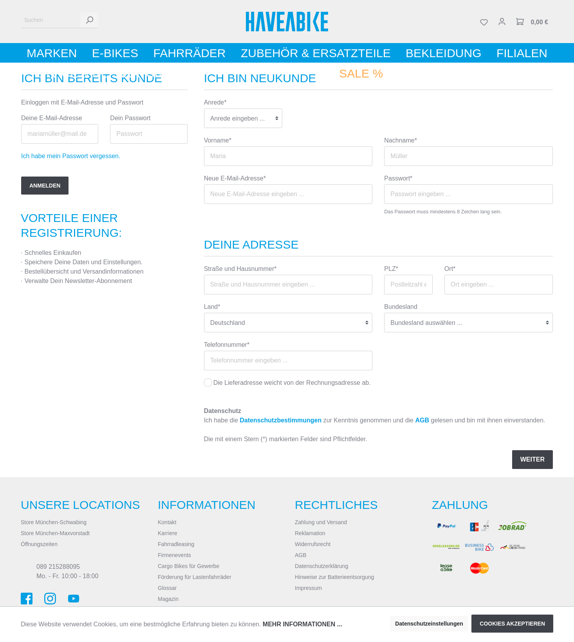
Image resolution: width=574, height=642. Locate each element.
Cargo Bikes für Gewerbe (188, 566)
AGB (422, 420)
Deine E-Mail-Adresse (51, 118)
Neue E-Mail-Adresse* (235, 178)
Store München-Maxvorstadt (55, 533)
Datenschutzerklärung (321, 566)
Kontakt (167, 522)
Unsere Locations (80, 504)
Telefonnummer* (227, 344)
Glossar (167, 588)
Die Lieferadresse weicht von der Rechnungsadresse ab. (292, 382)
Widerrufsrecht (312, 544)
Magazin (168, 599)
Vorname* (217, 140)
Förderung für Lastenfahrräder (194, 577)
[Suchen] (51, 20)
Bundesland (400, 306)
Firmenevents (174, 555)
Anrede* (215, 102)
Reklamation (310, 533)
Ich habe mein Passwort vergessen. (70, 156)
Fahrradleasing (176, 544)
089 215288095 (58, 566)
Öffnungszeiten (39, 544)
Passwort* (398, 178)
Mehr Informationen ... (302, 624)
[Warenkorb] (532, 21)
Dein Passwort (130, 118)
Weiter (532, 459)
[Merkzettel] (484, 21)
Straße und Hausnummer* (240, 268)
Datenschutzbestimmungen (280, 420)
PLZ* (391, 268)
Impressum (308, 588)
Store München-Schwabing (54, 522)
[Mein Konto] (502, 21)
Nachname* (400, 140)
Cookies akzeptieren (512, 623)
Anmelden (44, 185)
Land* (212, 306)
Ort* (449, 268)
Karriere (167, 533)
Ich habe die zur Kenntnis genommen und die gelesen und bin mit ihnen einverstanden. (374, 420)
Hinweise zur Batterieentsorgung (334, 577)
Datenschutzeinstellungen (429, 623)
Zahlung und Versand (321, 522)
